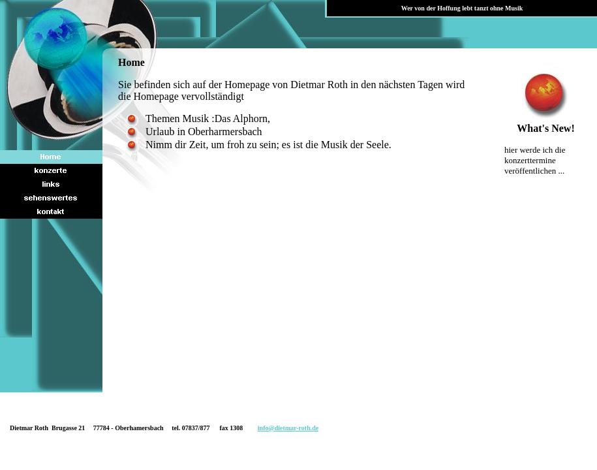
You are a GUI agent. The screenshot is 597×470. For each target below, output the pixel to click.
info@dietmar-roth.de (288, 427)
